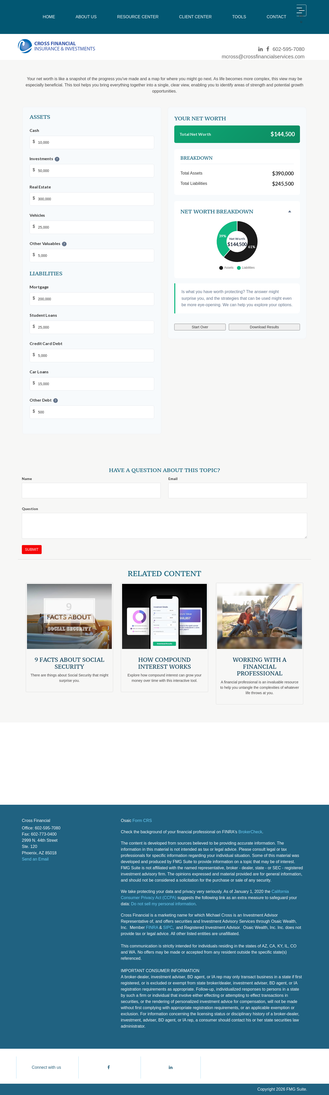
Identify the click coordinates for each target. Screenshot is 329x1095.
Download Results (264, 327)
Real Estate (40, 186)
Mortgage (39, 287)
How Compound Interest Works (164, 663)
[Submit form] (32, 549)
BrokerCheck (250, 832)
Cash (34, 130)
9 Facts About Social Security (69, 663)
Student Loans (43, 315)
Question (30, 508)
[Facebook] (267, 49)
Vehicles (37, 215)
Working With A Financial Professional (259, 666)
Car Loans (39, 371)
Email (173, 478)
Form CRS (142, 820)
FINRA (152, 927)
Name (27, 478)
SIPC (168, 927)
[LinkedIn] (260, 49)
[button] (86, 17)
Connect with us (46, 1067)
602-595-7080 (288, 49)
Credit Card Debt (46, 343)
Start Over (200, 327)
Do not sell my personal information (163, 904)
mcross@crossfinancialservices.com (263, 56)
